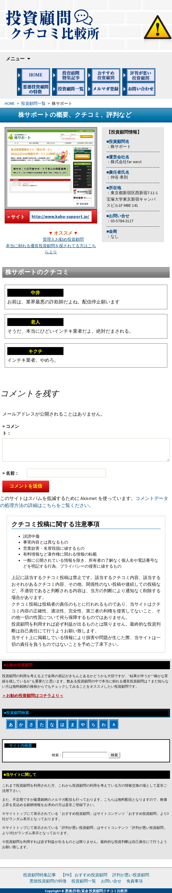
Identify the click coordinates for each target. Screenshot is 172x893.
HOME (10, 103)
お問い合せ (111, 881)
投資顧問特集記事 (39, 874)
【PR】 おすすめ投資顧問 (84, 874)
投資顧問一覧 (33, 103)
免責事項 (134, 881)
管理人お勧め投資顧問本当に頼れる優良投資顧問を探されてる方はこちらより (51, 246)
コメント (10, 430)
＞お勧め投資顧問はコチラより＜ (32, 695)
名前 (10, 473)
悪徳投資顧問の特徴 (48, 881)
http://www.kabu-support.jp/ (60, 216)
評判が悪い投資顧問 (130, 874)
